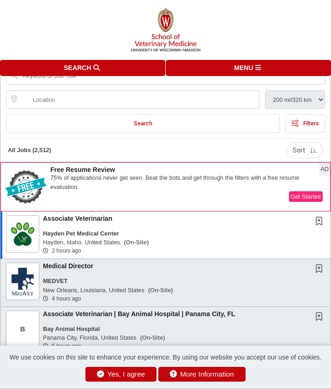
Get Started (306, 196)
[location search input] (139, 99)
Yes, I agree (121, 374)
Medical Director (68, 266)
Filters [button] (305, 123)
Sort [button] (305, 150)
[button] (248, 68)
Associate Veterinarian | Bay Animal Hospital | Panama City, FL (139, 314)
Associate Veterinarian (77, 218)
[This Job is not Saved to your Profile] (321, 222)
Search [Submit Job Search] (143, 123)
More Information (202, 374)
